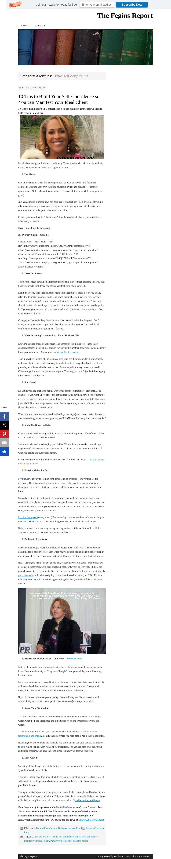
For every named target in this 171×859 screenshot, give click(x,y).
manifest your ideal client (36, 841)
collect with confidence (86, 836)
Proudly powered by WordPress (110, 856)
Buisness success (66, 828)
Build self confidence (46, 828)
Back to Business (43, 836)
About (40, 26)
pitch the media (25, 575)
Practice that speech (28, 517)
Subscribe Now (132, 4)
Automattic (146, 856)
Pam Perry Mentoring (60, 841)
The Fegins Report (125, 15)
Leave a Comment (95, 828)
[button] (57, 5)
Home (25, 26)
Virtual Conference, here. (69, 352)
